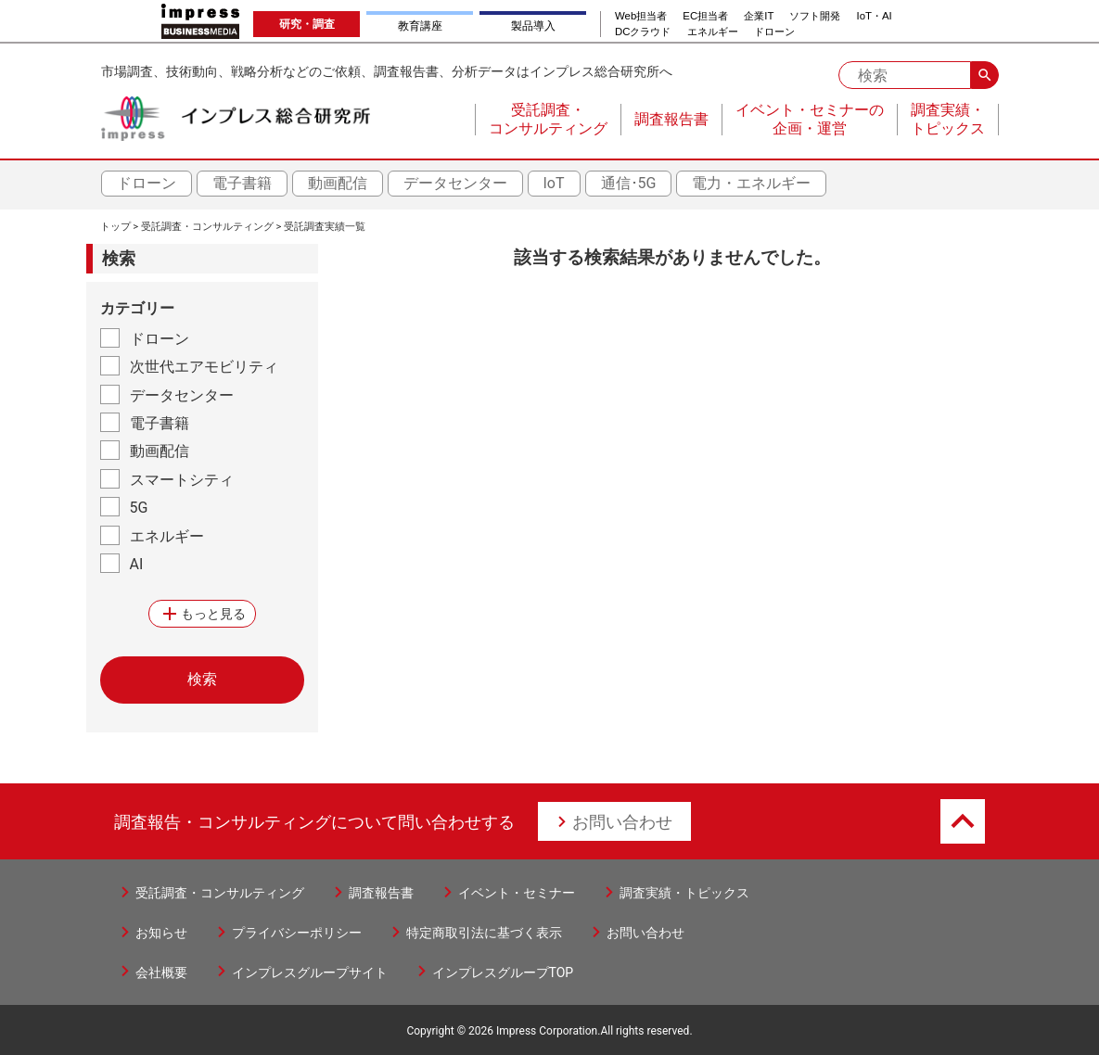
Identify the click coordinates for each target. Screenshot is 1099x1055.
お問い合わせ (622, 822)
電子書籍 (242, 183)
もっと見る (202, 614)
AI (137, 564)
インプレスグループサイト (310, 972)
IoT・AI (874, 16)
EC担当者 (705, 16)
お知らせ (161, 932)
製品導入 (533, 25)
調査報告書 (381, 892)
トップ (115, 227)
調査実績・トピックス (684, 892)
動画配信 (337, 183)
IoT (554, 183)
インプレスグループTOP (503, 972)
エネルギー (712, 32)
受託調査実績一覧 (324, 227)
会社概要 (161, 972)
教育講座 (420, 25)
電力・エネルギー (751, 183)
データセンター (455, 183)
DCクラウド (643, 32)
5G (139, 507)
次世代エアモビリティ (204, 366)
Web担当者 (641, 16)
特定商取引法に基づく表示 (484, 932)
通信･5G (629, 183)
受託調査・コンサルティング (207, 227)
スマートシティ (182, 480)
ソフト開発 (814, 16)
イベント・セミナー (516, 892)
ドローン (774, 32)
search (985, 75)
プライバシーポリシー (297, 932)
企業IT (758, 16)
